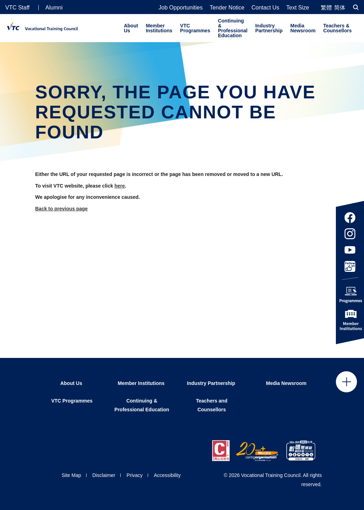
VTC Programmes (195, 28)
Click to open (346, 381)
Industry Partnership (269, 28)
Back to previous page (61, 208)
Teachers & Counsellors (337, 28)
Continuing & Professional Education (233, 28)
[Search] (356, 7)
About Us (131, 28)
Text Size (297, 8)
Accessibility (167, 475)
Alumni (54, 8)
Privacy (135, 475)
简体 (339, 8)
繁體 (326, 8)
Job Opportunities (181, 8)
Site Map (71, 475)
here (119, 186)
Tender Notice (227, 8)
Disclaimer (103, 475)
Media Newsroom (303, 28)
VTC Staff (17, 8)
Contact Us (265, 8)
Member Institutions (159, 28)
